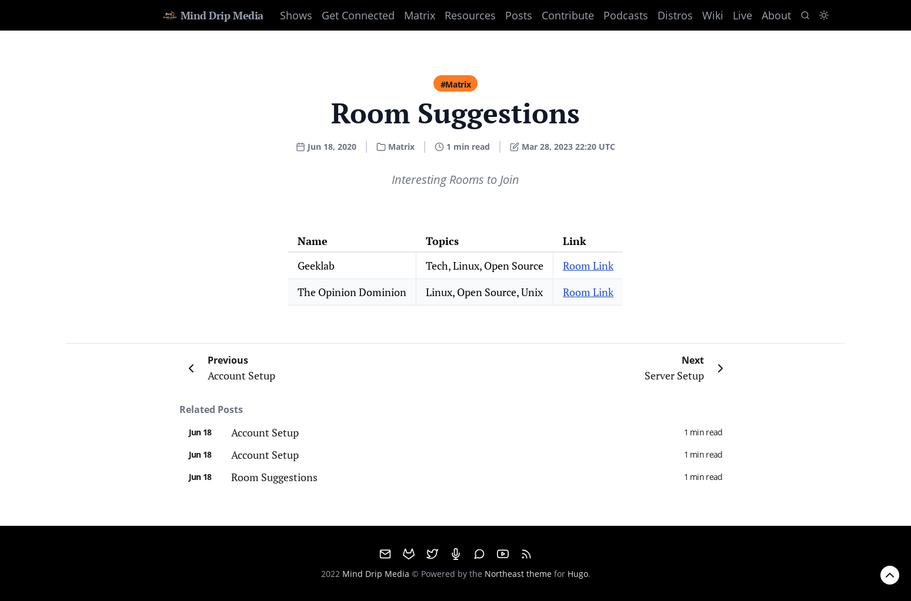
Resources (470, 15)
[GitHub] (408, 554)
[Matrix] (479, 554)
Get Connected (358, 15)
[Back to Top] (889, 575)
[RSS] (526, 554)
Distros (675, 15)
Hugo (578, 573)
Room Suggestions (274, 477)
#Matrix (456, 84)
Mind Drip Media (212, 15)
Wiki (712, 15)
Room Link (588, 265)
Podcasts (625, 15)
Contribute (568, 15)
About (776, 15)
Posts (518, 15)
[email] (385, 554)
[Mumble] (455, 554)
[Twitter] (432, 554)
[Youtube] (502, 554)
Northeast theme (518, 573)
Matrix (419, 15)
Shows (296, 15)
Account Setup (265, 432)
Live (742, 15)
